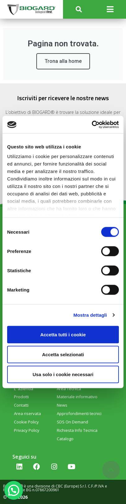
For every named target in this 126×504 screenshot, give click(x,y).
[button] (79, 9)
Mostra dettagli (90, 315)
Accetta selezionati (63, 354)
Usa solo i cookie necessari (63, 374)
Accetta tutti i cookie (63, 334)
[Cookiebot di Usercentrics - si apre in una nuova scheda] (92, 125)
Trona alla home (63, 61)
